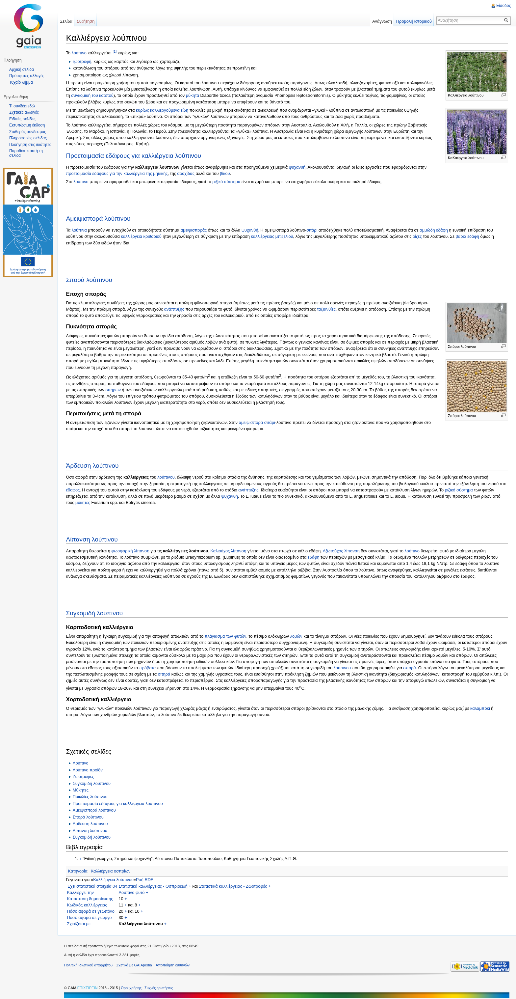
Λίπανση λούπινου (92, 539)
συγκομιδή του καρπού (92, 95)
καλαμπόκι (480, 708)
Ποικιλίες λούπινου (90, 796)
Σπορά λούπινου (89, 279)
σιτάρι (312, 230)
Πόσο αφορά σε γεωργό (89, 917)
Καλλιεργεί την (80, 892)
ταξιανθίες (326, 309)
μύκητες (83, 502)
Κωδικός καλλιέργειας (87, 904)
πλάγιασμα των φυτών (225, 636)
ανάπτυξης (174, 309)
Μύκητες (81, 790)
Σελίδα (66, 21)
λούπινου (166, 477)
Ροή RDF (145, 879)
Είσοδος (503, 5)
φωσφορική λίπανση (131, 550)
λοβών (296, 636)
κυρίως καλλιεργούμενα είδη (162, 110)
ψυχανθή (297, 166)
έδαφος (73, 489)
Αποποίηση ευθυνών (173, 965)
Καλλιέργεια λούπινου (113, 879)
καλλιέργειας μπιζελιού (272, 236)
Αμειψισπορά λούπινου (98, 218)
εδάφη (314, 557)
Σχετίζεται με (78, 923)
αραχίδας (185, 173)
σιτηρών (113, 389)
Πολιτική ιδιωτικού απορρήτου (88, 965)
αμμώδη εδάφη (434, 230)
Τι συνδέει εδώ (22, 106)
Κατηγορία (78, 871)
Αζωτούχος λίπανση (341, 550)
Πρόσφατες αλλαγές (26, 75)
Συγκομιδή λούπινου (94, 612)
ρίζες (417, 236)
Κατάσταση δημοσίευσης (90, 898)
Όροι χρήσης (132, 988)
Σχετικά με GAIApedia (134, 965)
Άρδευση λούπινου (92, 465)
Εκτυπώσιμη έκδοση (27, 125)
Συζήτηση (86, 21)
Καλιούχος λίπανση (228, 550)
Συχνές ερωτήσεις (159, 988)
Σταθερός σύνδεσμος (27, 131)
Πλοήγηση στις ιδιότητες (30, 144)
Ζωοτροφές (83, 776)
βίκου (225, 173)
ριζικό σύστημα (227, 181)
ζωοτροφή (82, 61)
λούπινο (79, 52)
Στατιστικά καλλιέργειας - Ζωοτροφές (233, 886)
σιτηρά (164, 674)
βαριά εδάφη (467, 236)
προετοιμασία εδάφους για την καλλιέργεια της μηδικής (117, 173)
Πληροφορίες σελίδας (28, 138)
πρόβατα (147, 667)
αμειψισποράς (194, 230)
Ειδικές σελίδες (22, 119)
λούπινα (79, 230)
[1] (115, 51)
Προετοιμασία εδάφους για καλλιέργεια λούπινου (133, 155)
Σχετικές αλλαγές (24, 112)
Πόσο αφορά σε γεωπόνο (91, 911)
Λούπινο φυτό (132, 892)
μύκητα (192, 95)
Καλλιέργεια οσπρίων (111, 871)
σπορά (409, 667)
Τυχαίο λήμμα (21, 82)
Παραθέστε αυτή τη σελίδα (26, 153)
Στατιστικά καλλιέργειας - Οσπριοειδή (153, 886)
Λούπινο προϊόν (88, 769)
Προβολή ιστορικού (413, 21)
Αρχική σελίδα (21, 69)
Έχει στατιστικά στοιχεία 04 (92, 886)
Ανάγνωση (382, 21)
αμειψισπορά (251, 422)
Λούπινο (81, 763)
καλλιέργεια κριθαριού (141, 236)
